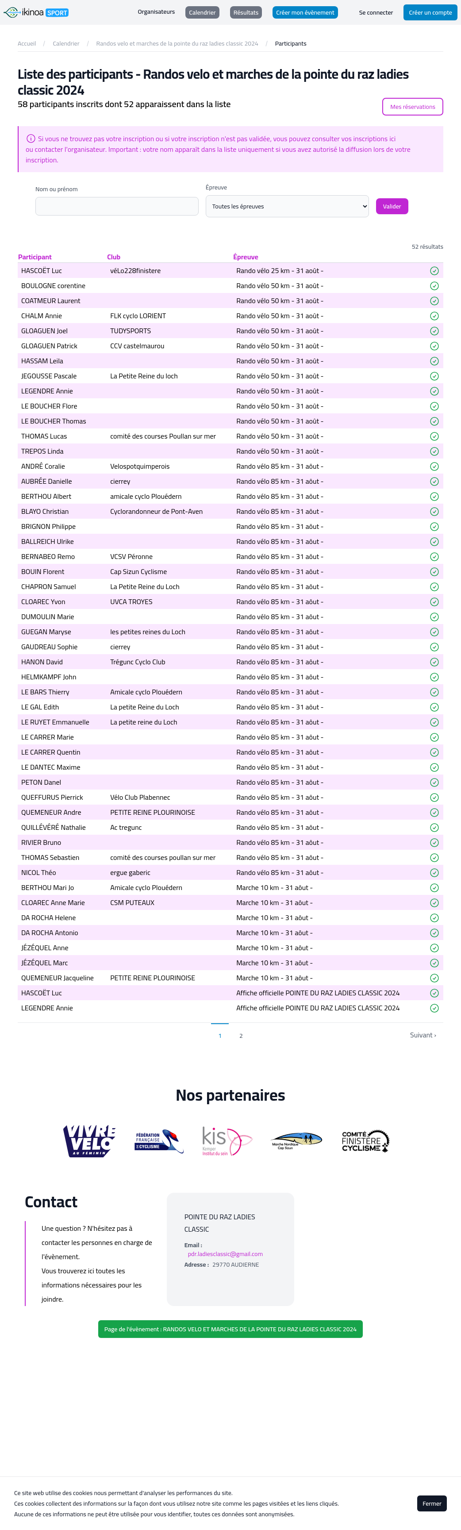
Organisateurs (156, 11)
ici (392, 138)
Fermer (432, 1503)
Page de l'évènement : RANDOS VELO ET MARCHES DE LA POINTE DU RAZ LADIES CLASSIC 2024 (230, 1329)
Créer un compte (430, 12)
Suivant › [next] (423, 1034)
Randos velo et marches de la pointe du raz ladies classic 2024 (177, 43)
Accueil (27, 43)
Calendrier (66, 43)
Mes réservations (412, 106)
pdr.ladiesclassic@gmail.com (225, 1254)
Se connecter (376, 12)
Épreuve (216, 187)
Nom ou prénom (56, 189)
